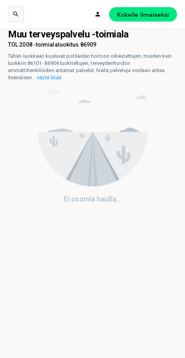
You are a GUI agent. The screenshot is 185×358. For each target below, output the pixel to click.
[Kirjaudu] (98, 14)
